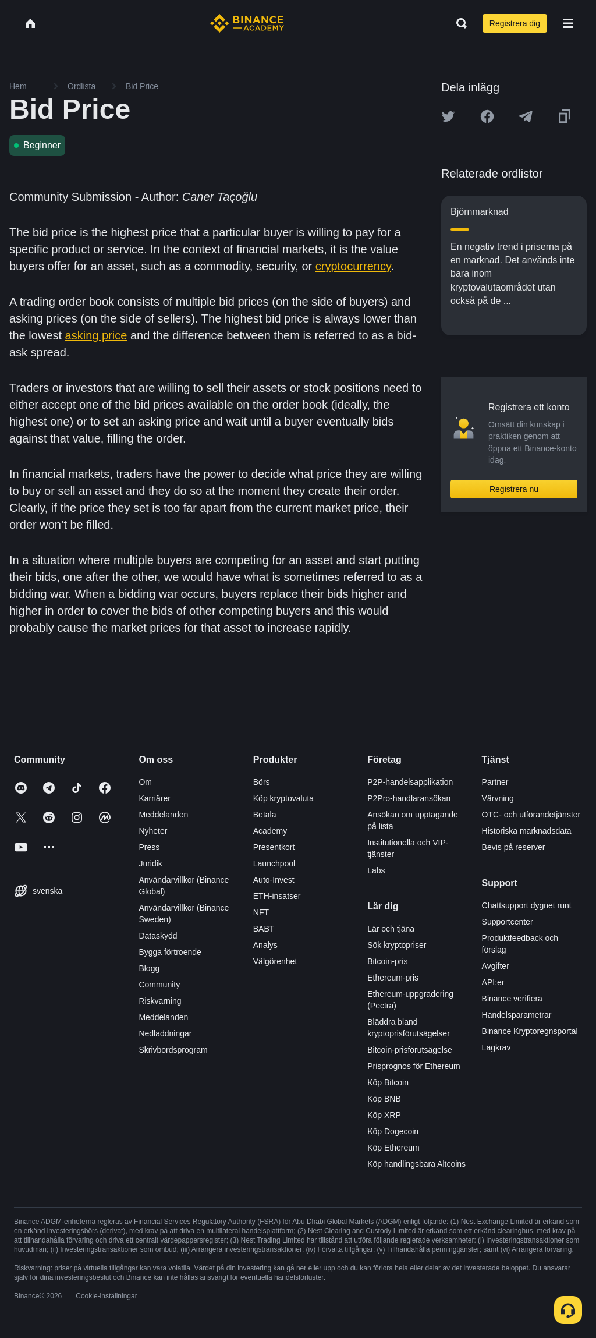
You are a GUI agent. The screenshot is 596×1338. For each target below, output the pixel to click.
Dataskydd (158, 935)
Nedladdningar (165, 1033)
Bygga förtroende (170, 952)
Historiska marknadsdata (527, 831)
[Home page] (247, 23)
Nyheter (153, 831)
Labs (376, 870)
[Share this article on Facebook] (487, 116)
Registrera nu (513, 489)
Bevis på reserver (513, 847)
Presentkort (274, 847)
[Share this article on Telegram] (526, 116)
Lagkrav (496, 1047)
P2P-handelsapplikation (410, 782)
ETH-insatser (277, 896)
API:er (493, 982)
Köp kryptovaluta (283, 798)
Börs (261, 782)
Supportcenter (507, 921)
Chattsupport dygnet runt (527, 905)
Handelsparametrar (517, 1015)
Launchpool (274, 863)
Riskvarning (160, 1001)
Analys (265, 945)
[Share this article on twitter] (448, 116)
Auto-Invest (274, 879)
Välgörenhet (275, 961)
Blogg (149, 968)
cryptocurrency (353, 266)
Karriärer (154, 798)
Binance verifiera (512, 998)
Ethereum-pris (392, 977)
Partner (495, 782)
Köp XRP (384, 1115)
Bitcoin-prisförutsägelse (409, 1049)
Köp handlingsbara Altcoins (416, 1164)
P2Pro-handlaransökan (408, 798)
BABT (264, 928)
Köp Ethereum (393, 1147)
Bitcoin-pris (387, 961)
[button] (568, 23)
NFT (261, 912)
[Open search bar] (458, 23)
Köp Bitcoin (388, 1082)
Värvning (498, 798)
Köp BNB (384, 1098)
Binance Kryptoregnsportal (530, 1031)
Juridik (150, 863)
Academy (270, 831)
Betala (264, 814)
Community (159, 984)
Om (145, 782)
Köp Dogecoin (392, 1131)
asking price (96, 335)
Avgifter (495, 966)
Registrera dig (514, 23)
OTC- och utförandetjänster (531, 814)
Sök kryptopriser (396, 945)
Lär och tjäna (390, 928)
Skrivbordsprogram (173, 1049)
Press (149, 847)
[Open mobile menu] (568, 23)
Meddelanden (163, 814)
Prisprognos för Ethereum (413, 1066)
